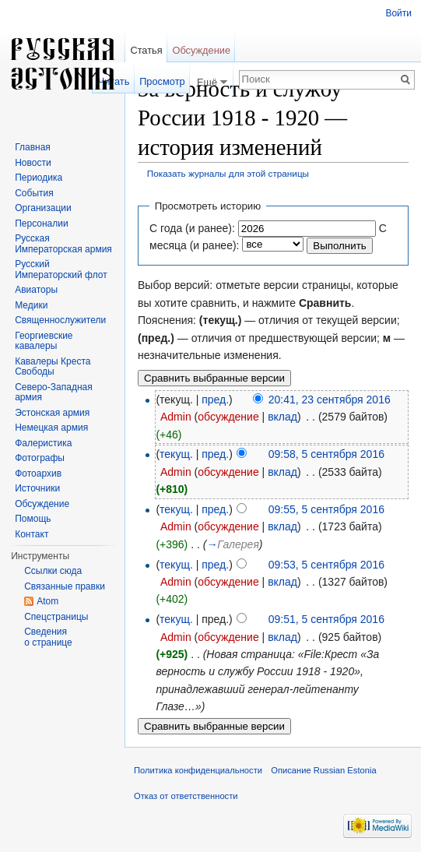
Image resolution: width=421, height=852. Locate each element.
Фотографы (40, 457)
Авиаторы (36, 289)
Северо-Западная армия (54, 392)
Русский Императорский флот (61, 269)
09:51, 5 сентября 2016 (326, 619)
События (34, 193)
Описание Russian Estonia (323, 770)
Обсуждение (201, 50)
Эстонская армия (52, 412)
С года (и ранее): (192, 228)
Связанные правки (64, 586)
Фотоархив (38, 473)
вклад (282, 416)
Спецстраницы (56, 616)
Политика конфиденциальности (198, 770)
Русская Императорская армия (63, 244)
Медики (31, 305)
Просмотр (161, 81)
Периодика (38, 177)
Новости (33, 162)
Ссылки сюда (53, 570)
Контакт (31, 534)
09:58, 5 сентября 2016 (326, 454)
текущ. (176, 454)
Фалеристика (43, 443)
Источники (37, 488)
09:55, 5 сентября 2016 (326, 509)
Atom (47, 601)
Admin (175, 416)
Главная (33, 147)
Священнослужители (60, 320)
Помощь (33, 518)
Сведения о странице (48, 637)
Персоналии (41, 223)
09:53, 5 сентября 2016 (326, 564)
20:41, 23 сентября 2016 (329, 399)
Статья (146, 50)
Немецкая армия (51, 427)
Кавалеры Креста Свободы (52, 367)
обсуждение (228, 416)
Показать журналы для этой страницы (228, 173)
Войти (398, 13)
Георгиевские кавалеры (43, 341)
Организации (43, 207)
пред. (215, 399)
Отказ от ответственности (186, 796)
